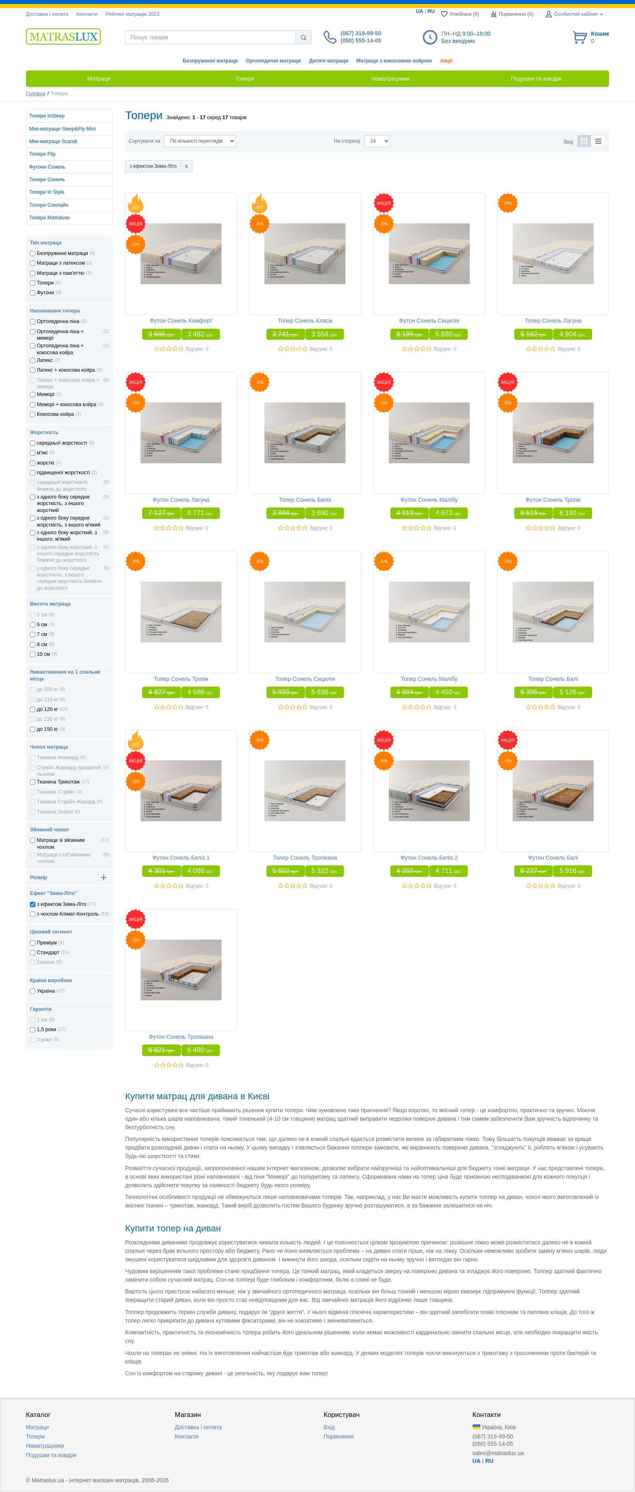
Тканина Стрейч (56, 792)
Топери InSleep (47, 116)
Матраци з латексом (61, 263)
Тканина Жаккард (58, 757)
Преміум (47, 943)
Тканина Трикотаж (58, 782)
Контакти (86, 14)
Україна (46, 991)
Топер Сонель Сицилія (305, 679)
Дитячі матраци (328, 61)
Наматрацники (45, 1446)
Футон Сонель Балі (553, 857)
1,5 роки (46, 1029)
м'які (42, 453)
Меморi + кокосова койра (66, 404)
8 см (42, 644)
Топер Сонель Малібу (429, 679)
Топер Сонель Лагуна (553, 320)
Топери (45, 283)
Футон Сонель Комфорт (181, 320)
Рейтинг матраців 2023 (133, 14)
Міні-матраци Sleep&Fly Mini (62, 129)
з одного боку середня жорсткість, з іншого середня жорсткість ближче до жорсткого (69, 578)
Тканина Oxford (55, 812)
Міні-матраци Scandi (53, 141)
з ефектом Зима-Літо (61, 904)
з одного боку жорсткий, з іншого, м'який (67, 536)
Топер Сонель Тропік (181, 679)
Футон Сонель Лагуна (181, 500)
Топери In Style (46, 192)
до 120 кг (47, 709)
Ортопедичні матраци (273, 61)
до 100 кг (47, 689)
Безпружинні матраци (210, 61)
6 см (42, 624)
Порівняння (339, 1436)
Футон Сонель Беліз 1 (181, 857)
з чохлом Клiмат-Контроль (68, 914)
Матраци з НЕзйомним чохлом (64, 858)
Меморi (45, 394)
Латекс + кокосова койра (66, 370)
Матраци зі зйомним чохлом (61, 843)
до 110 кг (47, 699)
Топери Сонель (47, 179)
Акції (446, 61)
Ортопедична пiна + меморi (60, 335)
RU (431, 11)
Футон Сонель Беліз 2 (429, 857)
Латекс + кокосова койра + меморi (68, 383)
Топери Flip (42, 154)
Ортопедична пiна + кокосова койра (60, 349)
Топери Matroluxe (49, 217)
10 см (43, 654)
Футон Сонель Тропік (553, 500)
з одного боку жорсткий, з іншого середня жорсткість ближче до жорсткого (68, 553)
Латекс (45, 360)
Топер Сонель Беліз (305, 500)
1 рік (42, 1020)
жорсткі (45, 463)
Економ (46, 962)
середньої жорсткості (62, 443)
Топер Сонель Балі (553, 679)
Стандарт (48, 952)
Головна (35, 93)
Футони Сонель (47, 167)
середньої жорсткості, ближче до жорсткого (62, 485)
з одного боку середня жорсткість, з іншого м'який (68, 521)
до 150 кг (47, 729)
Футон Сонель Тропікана (181, 1037)
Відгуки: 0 (197, 349)
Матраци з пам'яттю (60, 273)
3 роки (44, 1039)
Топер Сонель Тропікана (305, 857)
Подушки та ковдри (51, 1455)
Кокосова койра (55, 414)
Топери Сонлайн (48, 205)
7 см (42, 634)
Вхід (329, 1427)
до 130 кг (47, 719)
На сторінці (347, 141)
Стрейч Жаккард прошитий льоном (69, 771)
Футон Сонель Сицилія (429, 320)
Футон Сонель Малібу (429, 500)
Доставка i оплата (47, 14)
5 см (42, 615)
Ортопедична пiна (58, 321)
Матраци (37, 1427)
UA (419, 11)
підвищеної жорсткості (63, 472)
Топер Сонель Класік (305, 320)
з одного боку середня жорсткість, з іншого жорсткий (63, 503)
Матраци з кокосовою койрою (394, 61)
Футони (45, 292)
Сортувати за (144, 141)
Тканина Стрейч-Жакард (66, 802)
